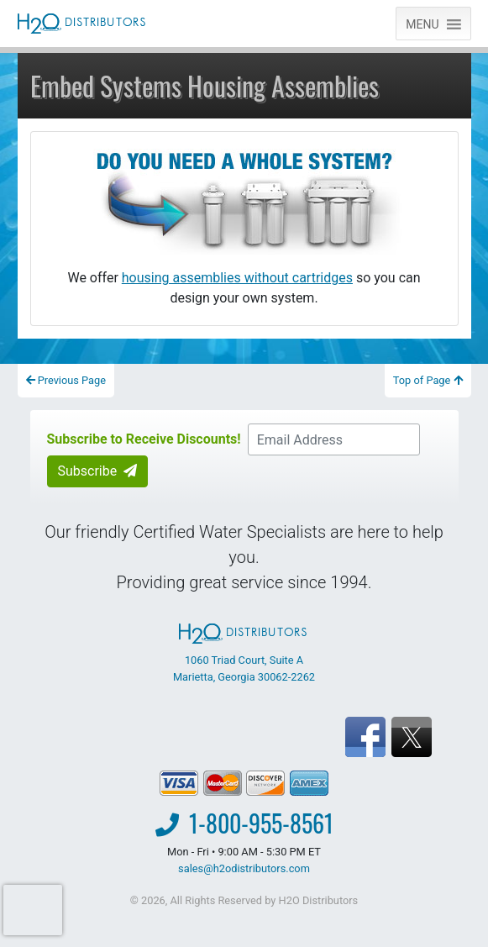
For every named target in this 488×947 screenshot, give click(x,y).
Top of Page (428, 380)
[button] (422, 23)
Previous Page (66, 380)
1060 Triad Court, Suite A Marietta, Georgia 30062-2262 (244, 652)
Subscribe (98, 471)
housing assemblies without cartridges (237, 278)
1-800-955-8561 (261, 823)
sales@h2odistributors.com (244, 868)
